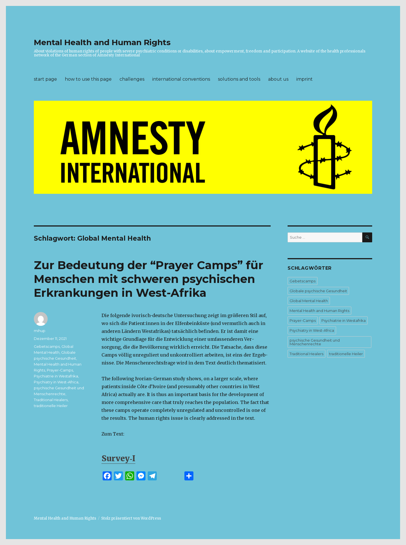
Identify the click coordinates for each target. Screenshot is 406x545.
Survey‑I (118, 458)
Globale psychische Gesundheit (318, 291)
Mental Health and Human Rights (102, 42)
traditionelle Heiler (51, 405)
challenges (132, 79)
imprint (304, 79)
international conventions (181, 79)
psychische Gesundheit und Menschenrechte (315, 342)
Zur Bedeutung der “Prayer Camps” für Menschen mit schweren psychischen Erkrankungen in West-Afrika (148, 279)
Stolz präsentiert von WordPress (131, 518)
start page (45, 79)
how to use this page (88, 79)
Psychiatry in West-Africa (56, 382)
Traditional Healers (51, 399)
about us (278, 79)
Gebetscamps (47, 346)
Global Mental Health (309, 300)
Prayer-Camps (60, 370)
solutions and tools (239, 79)
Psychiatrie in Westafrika (56, 376)
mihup (39, 330)
